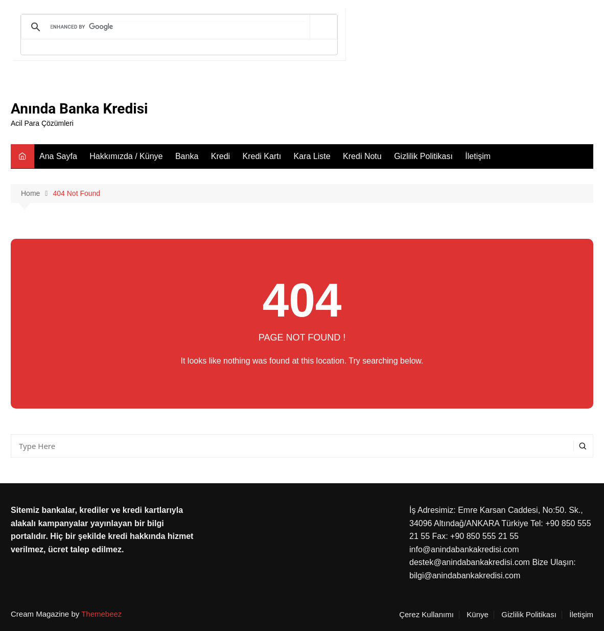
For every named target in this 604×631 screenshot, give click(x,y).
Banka (186, 156)
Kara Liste (312, 156)
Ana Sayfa (58, 156)
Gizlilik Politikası (423, 156)
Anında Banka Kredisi (79, 108)
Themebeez (101, 614)
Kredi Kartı (262, 156)
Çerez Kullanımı (426, 615)
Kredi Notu (362, 156)
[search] (177, 27)
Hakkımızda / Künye (125, 156)
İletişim (478, 156)
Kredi (220, 156)
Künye (478, 615)
